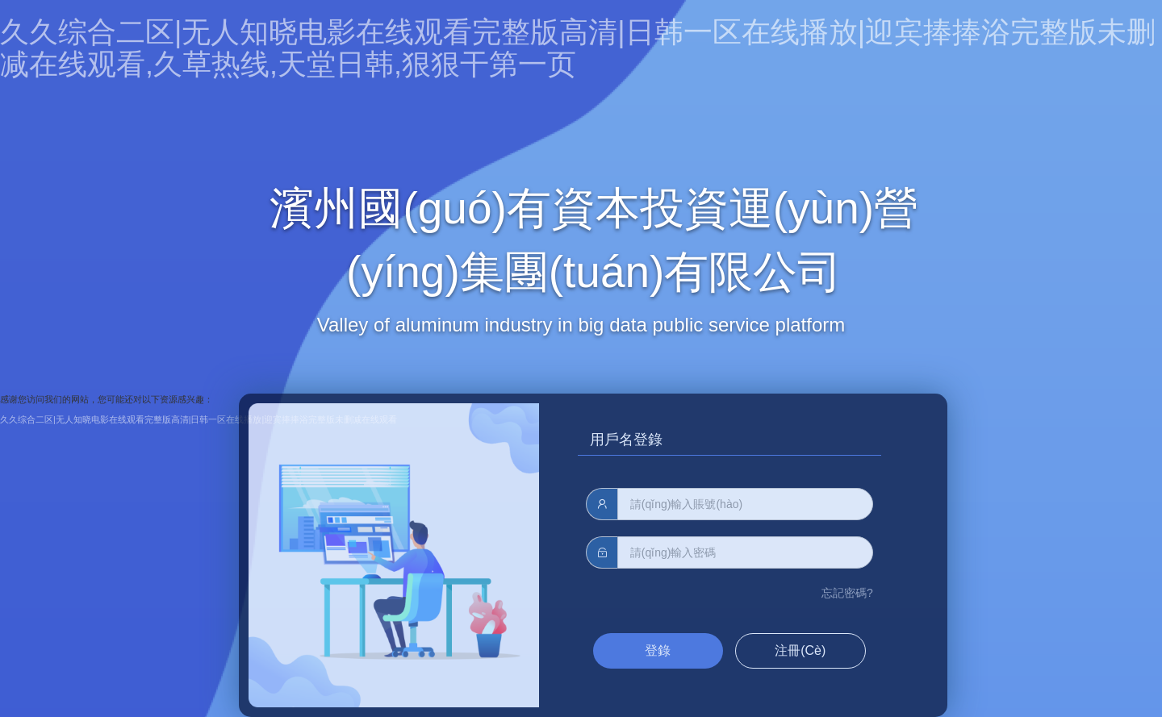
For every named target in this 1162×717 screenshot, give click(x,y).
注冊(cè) (800, 650)
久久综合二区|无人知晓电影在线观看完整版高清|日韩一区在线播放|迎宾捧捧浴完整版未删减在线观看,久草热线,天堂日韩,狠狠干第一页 (578, 48)
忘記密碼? (847, 592)
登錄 (658, 650)
